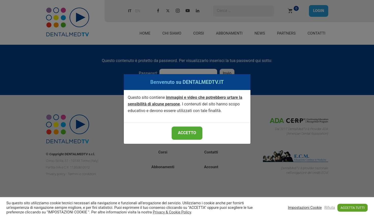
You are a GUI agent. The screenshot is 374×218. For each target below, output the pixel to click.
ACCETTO (187, 132)
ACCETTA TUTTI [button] (352, 208)
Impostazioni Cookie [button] (305, 207)
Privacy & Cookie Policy (172, 212)
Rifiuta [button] (329, 207)
